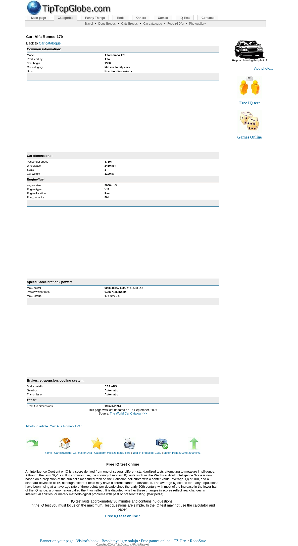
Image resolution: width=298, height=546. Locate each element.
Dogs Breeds (107, 23)
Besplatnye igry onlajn (120, 541)
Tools (120, 18)
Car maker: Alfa (82, 452)
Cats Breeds (129, 23)
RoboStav (198, 541)
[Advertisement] (123, 116)
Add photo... (263, 68)
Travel (89, 23)
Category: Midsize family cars (112, 452)
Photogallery (197, 23)
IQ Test (185, 18)
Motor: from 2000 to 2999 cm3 (182, 452)
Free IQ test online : (122, 516)
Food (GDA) (175, 23)
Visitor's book (87, 541)
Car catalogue (50, 43)
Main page (38, 18)
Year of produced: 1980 (147, 452)
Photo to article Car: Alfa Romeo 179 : (54, 426)
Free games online (155, 541)
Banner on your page (56, 541)
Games (163, 18)
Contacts (208, 18)
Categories (65, 18)
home (48, 452)
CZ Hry (179, 541)
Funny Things (95, 18)
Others (141, 18)
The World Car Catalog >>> (128, 413)
